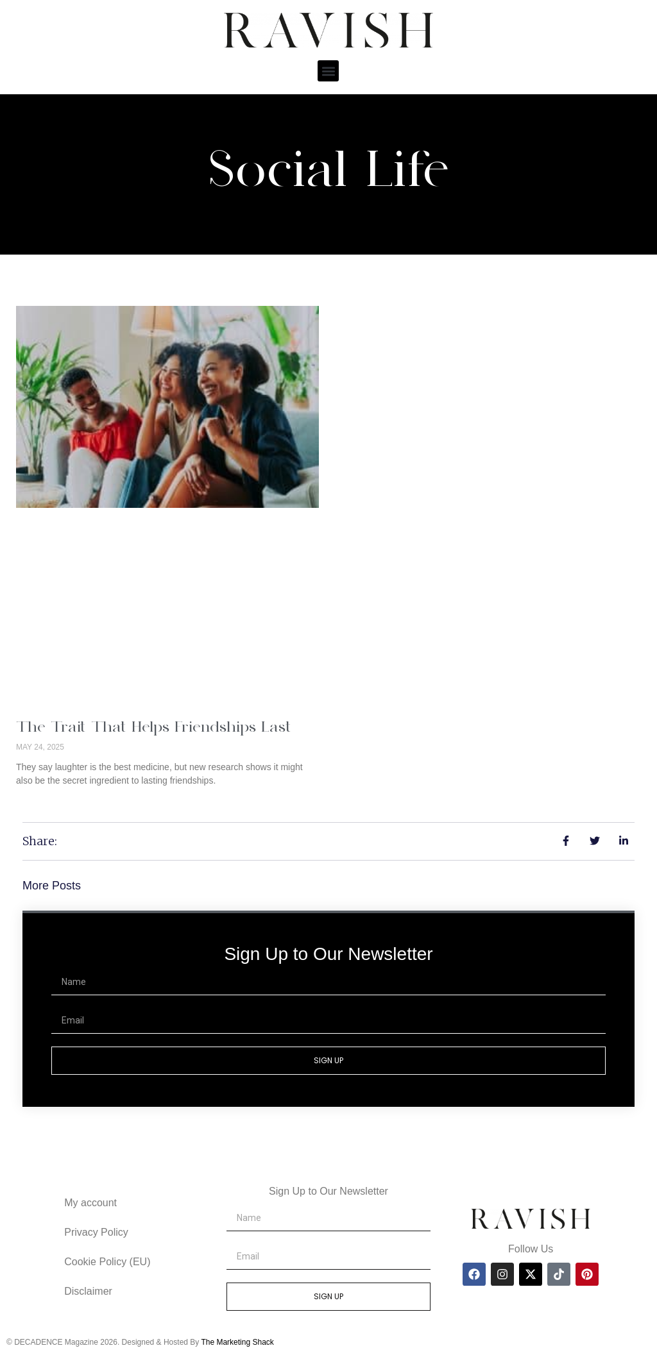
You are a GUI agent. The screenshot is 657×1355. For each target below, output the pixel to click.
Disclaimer (88, 1291)
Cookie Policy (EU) (107, 1261)
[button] (328, 70)
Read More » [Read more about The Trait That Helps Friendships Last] (42, 802)
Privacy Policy (96, 1232)
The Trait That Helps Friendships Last (153, 728)
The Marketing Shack (237, 1342)
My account (90, 1202)
